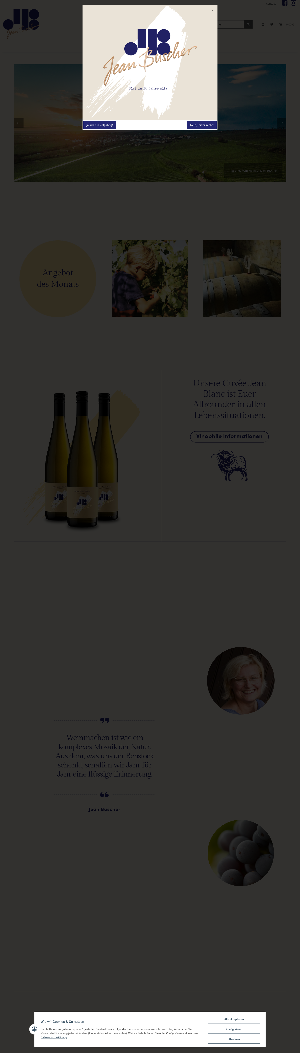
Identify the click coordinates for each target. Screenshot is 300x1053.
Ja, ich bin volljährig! (99, 125)
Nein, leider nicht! (202, 125)
